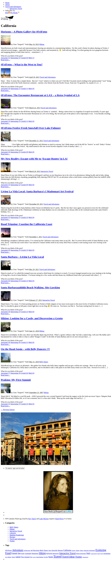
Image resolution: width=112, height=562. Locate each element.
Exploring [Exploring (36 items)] (100, 550)
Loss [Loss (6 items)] (98, 553)
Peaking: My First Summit (16, 379)
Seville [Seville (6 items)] (46, 557)
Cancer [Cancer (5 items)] (73, 550)
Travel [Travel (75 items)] (57, 556)
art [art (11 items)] (32, 550)
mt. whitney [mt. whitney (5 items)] (8, 557)
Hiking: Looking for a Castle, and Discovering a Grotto (32, 318)
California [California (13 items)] (67, 550)
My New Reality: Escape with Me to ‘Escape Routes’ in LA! (34, 158)
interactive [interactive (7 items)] (55, 553)
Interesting (16, 58)
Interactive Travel (16, 9)
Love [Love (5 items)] (101, 553)
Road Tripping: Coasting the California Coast (26, 224)
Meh (31, 58)
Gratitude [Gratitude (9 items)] (28, 553)
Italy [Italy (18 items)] (88, 553)
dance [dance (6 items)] (81, 550)
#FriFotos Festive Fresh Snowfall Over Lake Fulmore (31, 127)
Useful (24, 58)
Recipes (12, 537)
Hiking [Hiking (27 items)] (42, 553)
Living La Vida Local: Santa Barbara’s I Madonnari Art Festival (37, 191)
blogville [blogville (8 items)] (54, 550)
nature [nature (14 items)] (18, 557)
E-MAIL (15, 13)
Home (7, 3)
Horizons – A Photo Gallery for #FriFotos (24, 31)
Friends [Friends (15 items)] (14, 553)
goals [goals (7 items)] (22, 553)
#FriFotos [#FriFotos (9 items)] (8, 550)
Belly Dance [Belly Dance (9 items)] (44, 550)
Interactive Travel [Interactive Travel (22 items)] (67, 553)
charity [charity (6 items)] (78, 550)
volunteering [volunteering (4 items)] (85, 557)
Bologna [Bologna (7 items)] (60, 550)
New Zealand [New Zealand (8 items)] (25, 557)
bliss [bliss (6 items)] (50, 550)
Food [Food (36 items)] (8, 553)
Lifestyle (13, 533)
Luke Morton (44, 519)
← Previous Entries (8, 410)
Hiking (41, 44)
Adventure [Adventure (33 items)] (17, 550)
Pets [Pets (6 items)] (31, 557)
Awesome (5, 58)
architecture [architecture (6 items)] (27, 550)
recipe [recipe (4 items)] (34, 557)
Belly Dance (43, 362)
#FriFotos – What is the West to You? (21, 64)
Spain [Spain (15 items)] (50, 557)
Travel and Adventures (13, 7)
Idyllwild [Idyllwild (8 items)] (49, 553)
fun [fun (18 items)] (19, 553)
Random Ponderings (17, 535)
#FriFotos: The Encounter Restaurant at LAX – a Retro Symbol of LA (40, 95)
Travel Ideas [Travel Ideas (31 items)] (68, 556)
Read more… (5, 60)
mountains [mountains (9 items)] (106, 553)
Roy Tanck (32, 519)
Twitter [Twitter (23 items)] (78, 556)
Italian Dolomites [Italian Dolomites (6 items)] (81, 553)
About (7, 5)
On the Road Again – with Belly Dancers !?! (25, 349)
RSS (7, 13)
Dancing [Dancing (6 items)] (86, 550)
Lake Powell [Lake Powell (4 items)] (94, 553)
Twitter (12, 541)
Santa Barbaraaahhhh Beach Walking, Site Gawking (30, 287)
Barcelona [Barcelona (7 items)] (36, 550)
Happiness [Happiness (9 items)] (35, 553)
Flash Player (59, 519)
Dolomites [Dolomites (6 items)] (92, 550)
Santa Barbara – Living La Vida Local (22, 256)
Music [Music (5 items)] (13, 557)
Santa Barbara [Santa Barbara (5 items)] (39, 557)
